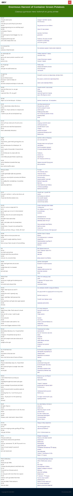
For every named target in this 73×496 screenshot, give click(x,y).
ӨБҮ (4, 2)
